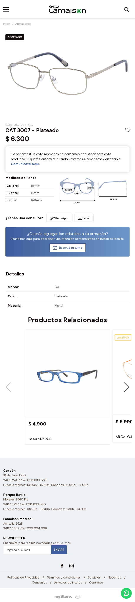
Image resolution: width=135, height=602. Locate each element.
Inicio (7, 24)
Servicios (94, 577)
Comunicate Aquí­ (25, 164)
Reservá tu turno (70, 248)
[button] (127, 387)
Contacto (96, 582)
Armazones (23, 24)
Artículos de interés (68, 582)
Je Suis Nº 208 (39, 439)
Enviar (59, 550)
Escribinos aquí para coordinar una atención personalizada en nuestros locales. (67, 239)
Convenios (39, 582)
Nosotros (114, 577)
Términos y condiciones (64, 577)
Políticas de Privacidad (23, 577)
